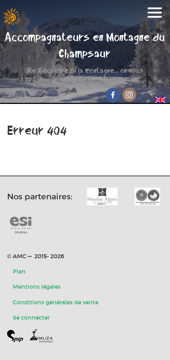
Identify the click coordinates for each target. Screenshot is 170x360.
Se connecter (31, 317)
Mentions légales (37, 286)
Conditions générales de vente (55, 302)
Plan (19, 271)
